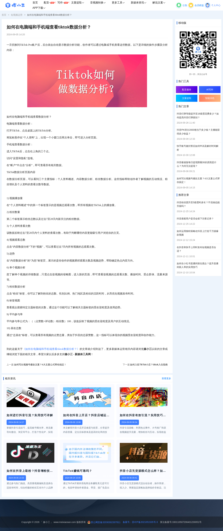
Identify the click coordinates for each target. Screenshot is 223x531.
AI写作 (209, 89)
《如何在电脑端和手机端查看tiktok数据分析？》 (51, 349)
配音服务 (186, 89)
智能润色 (209, 98)
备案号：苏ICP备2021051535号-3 (139, 522)
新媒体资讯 (139, 2)
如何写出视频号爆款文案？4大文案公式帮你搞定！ (40, 364)
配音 (49, 2)
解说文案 (159, 2)
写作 (62, 2)
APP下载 (39, 7)
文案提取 (77, 2)
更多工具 (118, 2)
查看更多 (166, 378)
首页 (35, 2)
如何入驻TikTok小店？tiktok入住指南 (149, 364)
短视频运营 (16, 15)
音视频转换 (98, 2)
